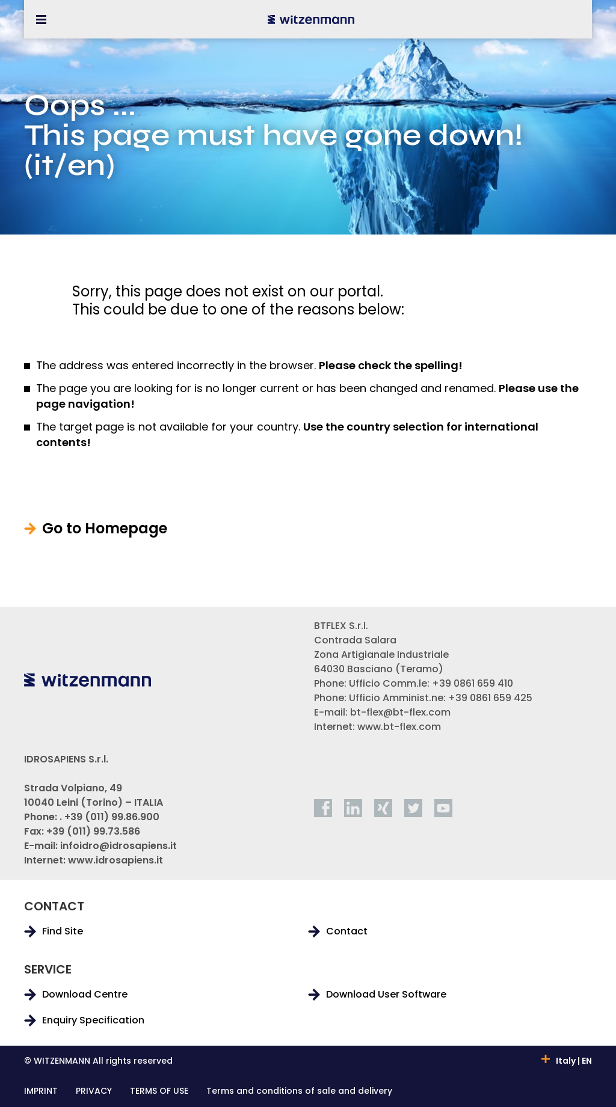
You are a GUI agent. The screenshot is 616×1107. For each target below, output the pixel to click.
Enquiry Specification (93, 1020)
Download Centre (85, 994)
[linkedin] (353, 808)
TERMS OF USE (159, 1092)
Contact (347, 931)
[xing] (383, 808)
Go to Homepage (104, 529)
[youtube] (443, 808)
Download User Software (386, 994)
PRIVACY (94, 1092)
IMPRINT (41, 1092)
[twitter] (413, 808)
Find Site (62, 931)
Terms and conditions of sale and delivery (299, 1092)
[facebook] (323, 808)
